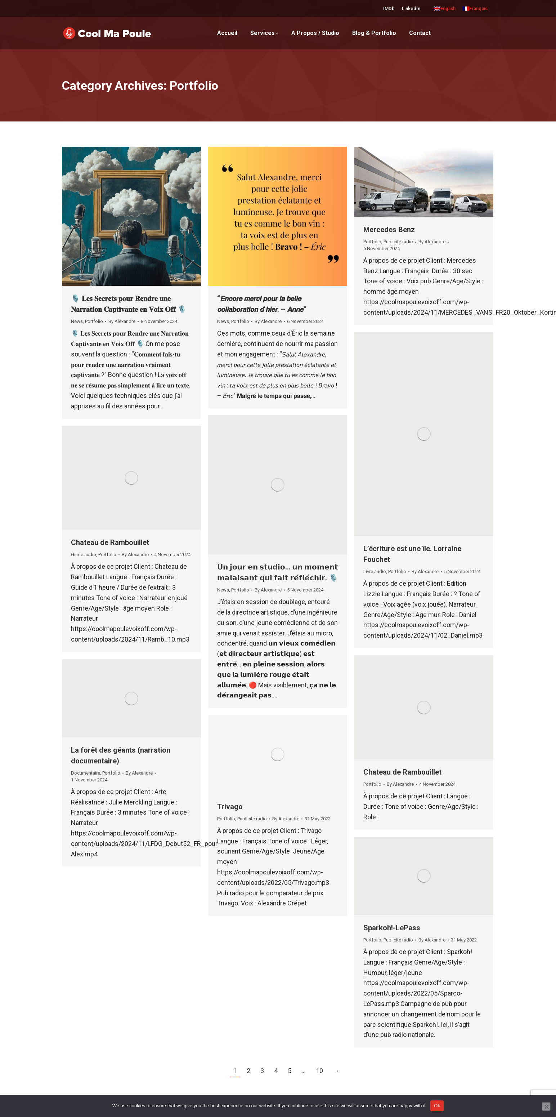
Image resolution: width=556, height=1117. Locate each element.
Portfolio (94, 321)
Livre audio (374, 571)
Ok (437, 1105)
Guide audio (83, 554)
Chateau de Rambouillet (110, 542)
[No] (546, 1106)
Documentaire (85, 773)
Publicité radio (398, 241)
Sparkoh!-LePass (391, 927)
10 (319, 1070)
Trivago (230, 806)
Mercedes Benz (389, 229)
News (77, 321)
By (121, 321)
